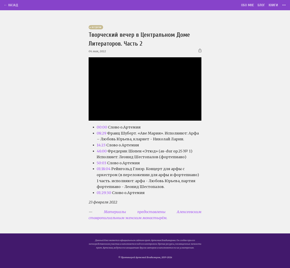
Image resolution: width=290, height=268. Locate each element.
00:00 (102, 127)
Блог (261, 5)
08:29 (101, 133)
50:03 (101, 163)
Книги (273, 5)
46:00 (102, 151)
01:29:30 (104, 192)
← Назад (11, 5)
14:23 (101, 145)
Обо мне (247, 5)
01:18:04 (104, 168)
